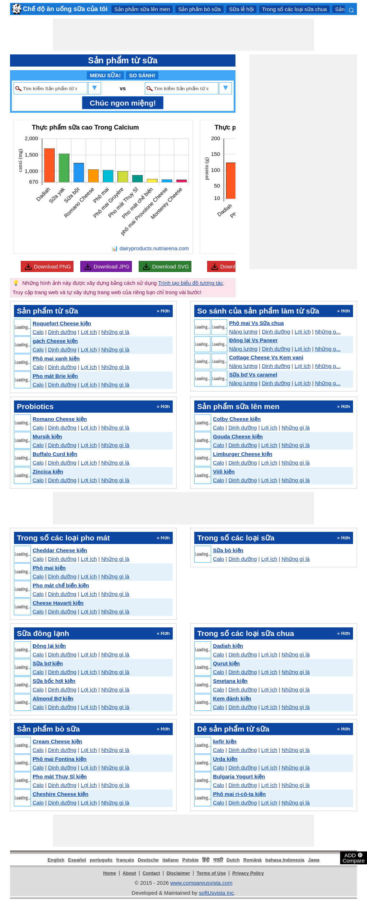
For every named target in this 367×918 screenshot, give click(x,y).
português (101, 860)
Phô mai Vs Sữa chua (256, 323)
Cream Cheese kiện (57, 741)
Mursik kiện (47, 436)
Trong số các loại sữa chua (294, 9)
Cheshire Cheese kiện (61, 794)
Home (109, 873)
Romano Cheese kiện (60, 419)
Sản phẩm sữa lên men (142, 9)
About (129, 873)
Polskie (190, 860)
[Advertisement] (183, 35)
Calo (38, 332)
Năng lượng (243, 332)
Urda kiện (225, 759)
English (56, 860)
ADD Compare (354, 857)
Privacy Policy (248, 873)
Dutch (233, 860)
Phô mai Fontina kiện (60, 759)
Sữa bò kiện (228, 550)
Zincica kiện (48, 471)
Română (252, 860)
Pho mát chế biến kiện (61, 585)
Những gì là (115, 332)
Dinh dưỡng (62, 332)
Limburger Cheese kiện (242, 454)
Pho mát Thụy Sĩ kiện (60, 776)
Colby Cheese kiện (237, 419)
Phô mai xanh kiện (56, 358)
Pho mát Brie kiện (55, 376)
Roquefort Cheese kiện (62, 323)
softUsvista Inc (216, 893)
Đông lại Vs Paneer (253, 340)
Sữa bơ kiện (48, 663)
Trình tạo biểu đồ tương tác (190, 283)
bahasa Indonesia (284, 860)
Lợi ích (89, 332)
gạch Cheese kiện (55, 341)
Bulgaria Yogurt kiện (239, 776)
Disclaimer (178, 873)
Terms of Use (211, 873)
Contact (151, 873)
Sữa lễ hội (241, 9)
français (125, 860)
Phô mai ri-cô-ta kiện (239, 794)
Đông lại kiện (49, 646)
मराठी (218, 860)
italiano (170, 860)
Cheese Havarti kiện (58, 603)
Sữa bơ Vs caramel (253, 374)
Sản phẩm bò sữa (199, 9)
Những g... (327, 332)
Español (77, 860)
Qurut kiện (226, 663)
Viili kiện (223, 471)
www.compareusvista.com (201, 883)
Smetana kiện (230, 681)
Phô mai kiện (49, 568)
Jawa (314, 860)
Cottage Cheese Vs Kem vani (266, 357)
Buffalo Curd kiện (55, 454)
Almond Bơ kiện (53, 698)
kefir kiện (225, 741)
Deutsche (148, 860)
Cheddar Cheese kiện (60, 550)
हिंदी (205, 860)
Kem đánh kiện (232, 698)
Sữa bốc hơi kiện (54, 681)
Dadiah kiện (228, 646)
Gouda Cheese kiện (238, 436)
